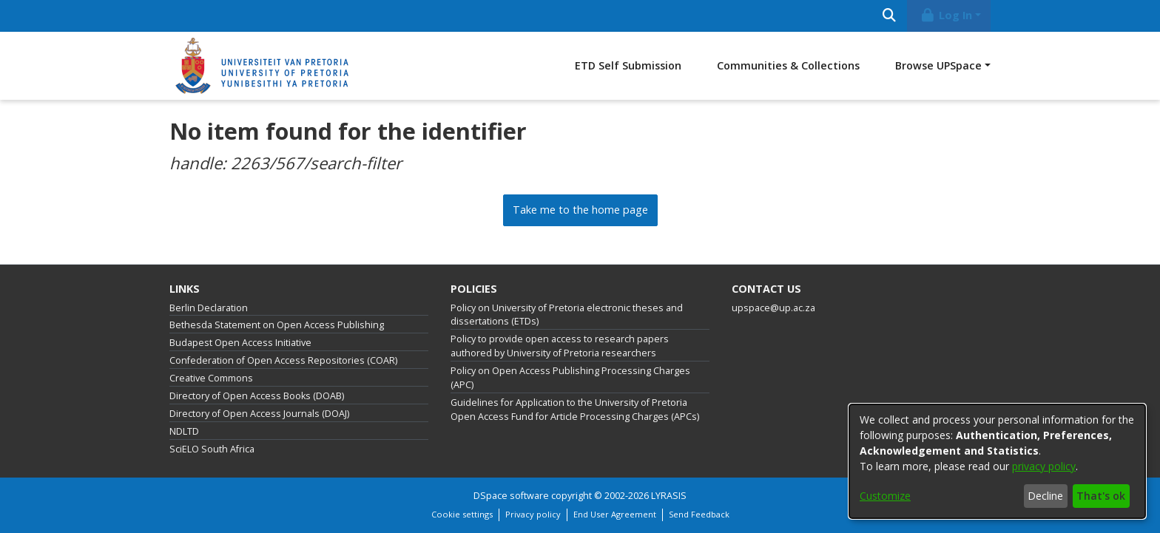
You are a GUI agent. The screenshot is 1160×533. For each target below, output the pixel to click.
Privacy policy (533, 514)
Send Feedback (699, 514)
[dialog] (997, 461)
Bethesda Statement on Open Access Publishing (276, 325)
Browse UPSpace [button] (938, 65)
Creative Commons (211, 378)
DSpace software (511, 495)
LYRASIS (669, 495)
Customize (885, 496)
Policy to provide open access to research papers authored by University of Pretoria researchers (560, 346)
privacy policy (1044, 466)
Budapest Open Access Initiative (240, 342)
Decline (1045, 496)
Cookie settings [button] (462, 514)
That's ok (1100, 496)
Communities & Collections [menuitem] (788, 65)
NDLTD (184, 431)
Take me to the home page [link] (580, 210)
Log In (946, 15)
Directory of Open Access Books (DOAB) (256, 396)
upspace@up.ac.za (773, 308)
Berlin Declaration (208, 308)
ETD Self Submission (628, 65)
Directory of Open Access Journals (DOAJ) (259, 413)
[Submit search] (889, 16)
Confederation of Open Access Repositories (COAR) (283, 360)
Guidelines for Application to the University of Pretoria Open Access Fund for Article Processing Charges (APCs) (575, 409)
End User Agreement (614, 514)
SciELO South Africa (211, 449)
